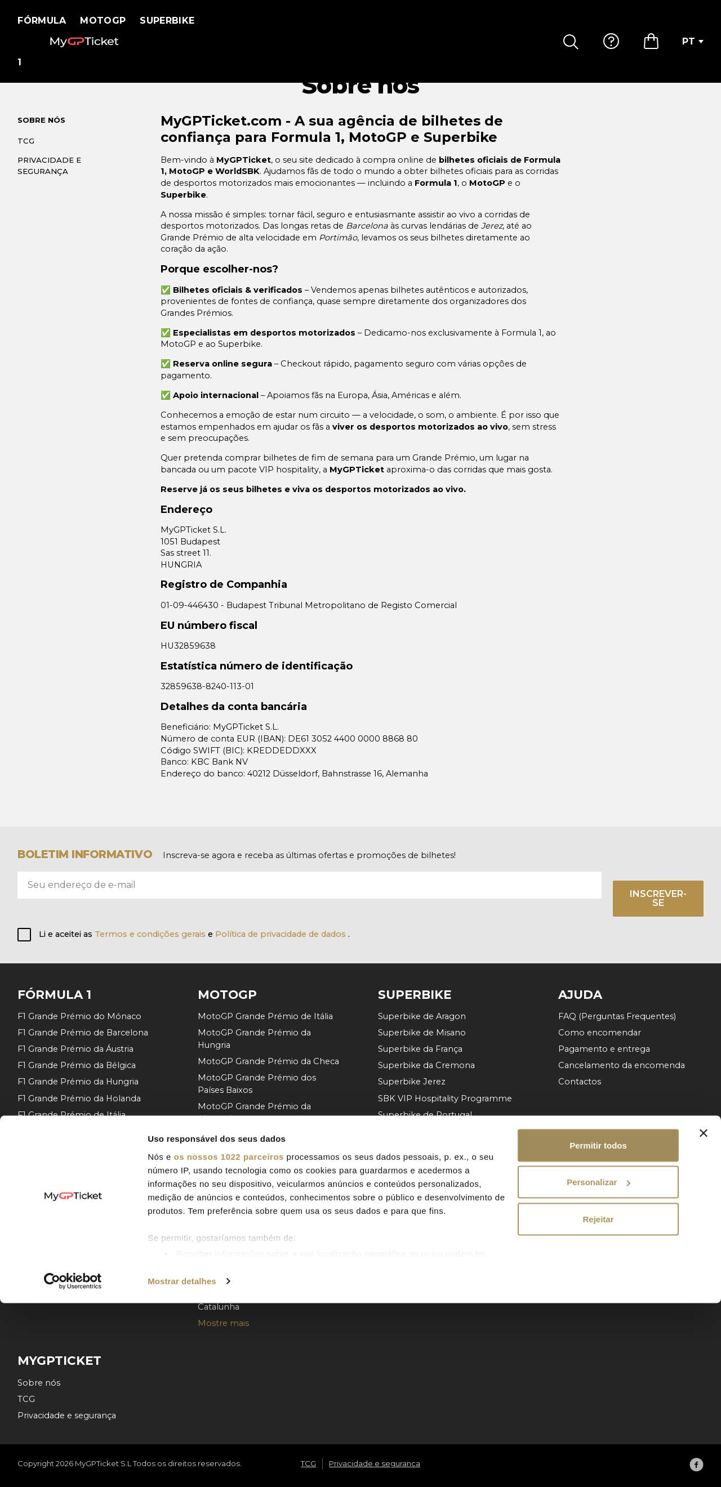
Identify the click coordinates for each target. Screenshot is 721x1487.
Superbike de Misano (422, 1033)
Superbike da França (420, 1049)
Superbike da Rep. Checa (430, 1164)
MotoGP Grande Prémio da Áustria (269, 1192)
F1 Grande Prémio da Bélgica (76, 1066)
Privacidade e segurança (49, 178)
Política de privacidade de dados (281, 934)
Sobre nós (41, 133)
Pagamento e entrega (604, 1049)
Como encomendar (599, 1033)
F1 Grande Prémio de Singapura (82, 1164)
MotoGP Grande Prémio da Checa (268, 1061)
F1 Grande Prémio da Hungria (78, 1082)
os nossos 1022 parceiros (228, 1340)
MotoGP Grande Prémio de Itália (265, 1016)
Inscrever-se (658, 898)
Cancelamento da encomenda (621, 1066)
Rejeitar (597, 1403)
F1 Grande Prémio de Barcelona (82, 1033)
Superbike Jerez (412, 1082)
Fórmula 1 (45, 20)
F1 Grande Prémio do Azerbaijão (83, 1147)
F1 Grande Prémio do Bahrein (78, 1229)
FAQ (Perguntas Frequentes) (617, 1016)
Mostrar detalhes (182, 1465)
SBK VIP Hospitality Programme (445, 1098)
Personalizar (598, 1366)
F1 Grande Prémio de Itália (71, 1115)
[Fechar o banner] (703, 1317)
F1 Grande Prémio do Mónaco (79, 1016)
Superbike (174, 20)
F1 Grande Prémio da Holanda (79, 1098)
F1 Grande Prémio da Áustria (75, 1049)
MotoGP (110, 20)
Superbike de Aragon (422, 1016)
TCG (25, 153)
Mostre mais (43, 1245)
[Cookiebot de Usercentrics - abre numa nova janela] (73, 1465)
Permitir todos (598, 1329)
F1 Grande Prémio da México (76, 1180)
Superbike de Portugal (425, 1115)
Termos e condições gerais (151, 934)
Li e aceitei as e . (194, 934)
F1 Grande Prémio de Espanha (80, 1131)
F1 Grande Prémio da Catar (72, 1196)
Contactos (579, 1082)
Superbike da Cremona (426, 1066)
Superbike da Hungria (423, 1147)
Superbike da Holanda (424, 1131)
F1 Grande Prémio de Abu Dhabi (84, 1213)
